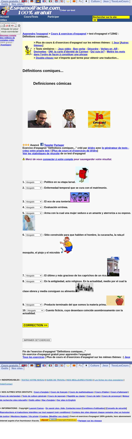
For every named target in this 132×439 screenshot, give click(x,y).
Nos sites (17, 4)
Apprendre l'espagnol (35, 33)
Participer (53, 16)
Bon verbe (79, 49)
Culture (94, 365)
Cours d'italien (102, 392)
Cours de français (59, 392)
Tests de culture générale (34, 396)
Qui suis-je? (97, 51)
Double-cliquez (45, 58)
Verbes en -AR (109, 49)
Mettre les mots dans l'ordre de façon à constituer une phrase (79, 53)
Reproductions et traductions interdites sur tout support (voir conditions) (35, 412)
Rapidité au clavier (76, 396)
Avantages (6, 45)
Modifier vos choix (59, 416)
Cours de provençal (111, 396)
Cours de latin (93, 396)
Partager (59, 145)
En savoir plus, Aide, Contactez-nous (63, 408)
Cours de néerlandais (10, 396)
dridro (91, 148)
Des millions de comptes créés (8, 37)
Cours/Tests (31, 16)
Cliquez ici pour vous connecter (9, 30)
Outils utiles (34, 400)
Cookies (44, 416)
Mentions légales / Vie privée (25, 416)
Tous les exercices (33, 357)
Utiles (3, 20)
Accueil (4, 16)
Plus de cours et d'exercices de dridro (74, 150)
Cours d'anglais (41, 392)
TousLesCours (120, 365)
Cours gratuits (9, 365)
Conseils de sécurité (116, 408)
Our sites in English (66, 400)
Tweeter (48, 145)
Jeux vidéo (64, 49)
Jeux (116, 42)
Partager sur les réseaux (90, 421)
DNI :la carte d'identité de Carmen (68, 51)
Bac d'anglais (48, 400)
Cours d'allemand (119, 392)
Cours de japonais (57, 396)
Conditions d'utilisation (93, 408)
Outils (4, 4)
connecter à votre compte (58, 159)
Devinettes (40, 51)
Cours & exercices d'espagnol (68, 33)
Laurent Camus (36, 408)
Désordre (92, 49)
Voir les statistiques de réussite (41, 153)
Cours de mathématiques (81, 392)
